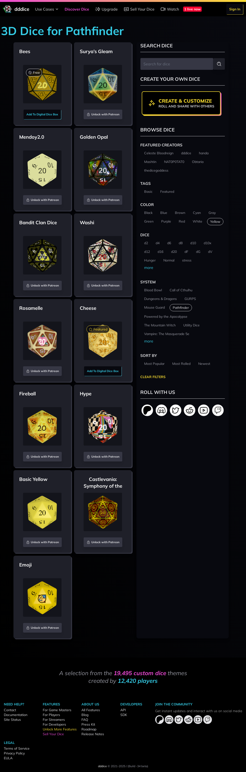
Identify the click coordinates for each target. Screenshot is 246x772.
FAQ (84, 719)
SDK (123, 715)
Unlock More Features (60, 729)
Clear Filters (153, 377)
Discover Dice (77, 9)
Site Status (12, 719)
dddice (102, 766)
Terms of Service (17, 748)
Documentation (15, 715)
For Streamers (54, 719)
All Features (90, 710)
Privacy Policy (14, 753)
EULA (8, 758)
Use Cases (47, 9)
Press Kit (88, 724)
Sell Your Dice (138, 9)
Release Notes (92, 734)
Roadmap (88, 729)
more (148, 267)
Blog (84, 715)
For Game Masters (57, 710)
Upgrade (106, 9)
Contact (10, 710)
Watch (169, 9)
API (123, 710)
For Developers (54, 724)
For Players (51, 715)
